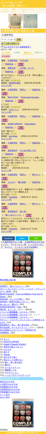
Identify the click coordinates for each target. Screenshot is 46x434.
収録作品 (9, 64)
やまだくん (14, 109)
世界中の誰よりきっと (13, 347)
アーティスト (23, 10)
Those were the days (30, 97)
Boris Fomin (13, 97)
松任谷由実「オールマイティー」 (14, 327)
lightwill (20, 433)
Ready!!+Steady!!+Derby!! (15, 344)
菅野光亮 (12, 68)
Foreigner (13, 197)
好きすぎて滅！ (10, 357)
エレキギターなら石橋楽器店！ (17, 47)
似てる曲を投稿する (10, 43)
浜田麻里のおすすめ (9, 387)
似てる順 (6, 52)
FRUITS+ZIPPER (11, 342)
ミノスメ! (41, 9)
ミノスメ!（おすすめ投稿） (26, 247)
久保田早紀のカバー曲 (12, 242)
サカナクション (11, 373)
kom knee (13, 136)
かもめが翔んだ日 (28, 150)
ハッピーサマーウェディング (17, 375)
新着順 (17, 52)
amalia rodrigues (15, 124)
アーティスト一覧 (18, 244)
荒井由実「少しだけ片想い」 (13, 299)
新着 (14, 10)
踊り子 (6, 352)
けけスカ (7, 349)
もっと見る (5, 395)
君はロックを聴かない (13, 360)
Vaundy (7, 355)
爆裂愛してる (10, 370)
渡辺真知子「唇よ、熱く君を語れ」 (15, 325)
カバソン (32, 9)
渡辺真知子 (13, 150)
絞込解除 (6, 56)
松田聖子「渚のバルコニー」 (13, 286)
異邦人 (23, 90)
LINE (35, 238)
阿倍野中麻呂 (15, 83)
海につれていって (13, 215)
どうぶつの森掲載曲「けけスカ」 (14, 312)
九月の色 (24, 60)
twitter (22, 238)
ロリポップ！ (33, 433)
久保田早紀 (13, 60)
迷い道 (23, 211)
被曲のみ (28, 52)
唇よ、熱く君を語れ (13, 362)
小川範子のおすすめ (9, 384)
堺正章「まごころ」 (9, 309)
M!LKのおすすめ (7, 382)
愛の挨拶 (22, 182)
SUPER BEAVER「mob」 (11, 307)
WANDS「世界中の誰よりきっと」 (15, 302)
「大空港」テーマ (26, 68)
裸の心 (8, 365)
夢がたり (36, 175)
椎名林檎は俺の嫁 (8, 280)
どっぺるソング (11, 2)
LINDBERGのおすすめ (10, 389)
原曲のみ (39, 52)
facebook (8, 238)
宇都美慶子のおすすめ (10, 392)
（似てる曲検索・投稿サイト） (14, 6)
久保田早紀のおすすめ (34, 242)
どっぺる (4, 10)
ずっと (6, 339)
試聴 (21, 64)
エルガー (12, 182)
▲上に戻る (5, 397)
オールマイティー (12, 367)
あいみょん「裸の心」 (10, 304)
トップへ (5, 244)
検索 (19, 39)
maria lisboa (30, 124)
